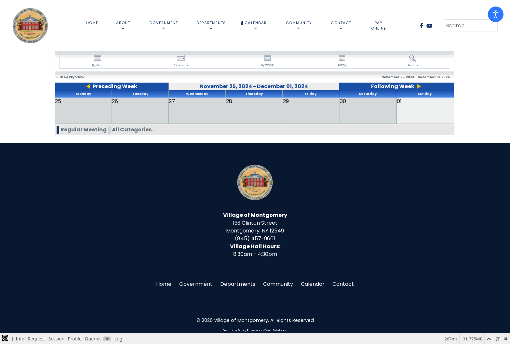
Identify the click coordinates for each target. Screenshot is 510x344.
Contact (343, 284)
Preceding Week (115, 86)
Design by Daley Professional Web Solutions (254, 330)
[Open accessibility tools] (495, 14)
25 (58, 101)
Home (163, 284)
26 (115, 101)
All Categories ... (134, 129)
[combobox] (471, 25)
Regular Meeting (83, 129)
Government (195, 284)
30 (343, 101)
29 (286, 101)
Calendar (313, 284)
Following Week (392, 86)
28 (229, 101)
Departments (237, 284)
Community (278, 284)
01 (399, 101)
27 (172, 101)
